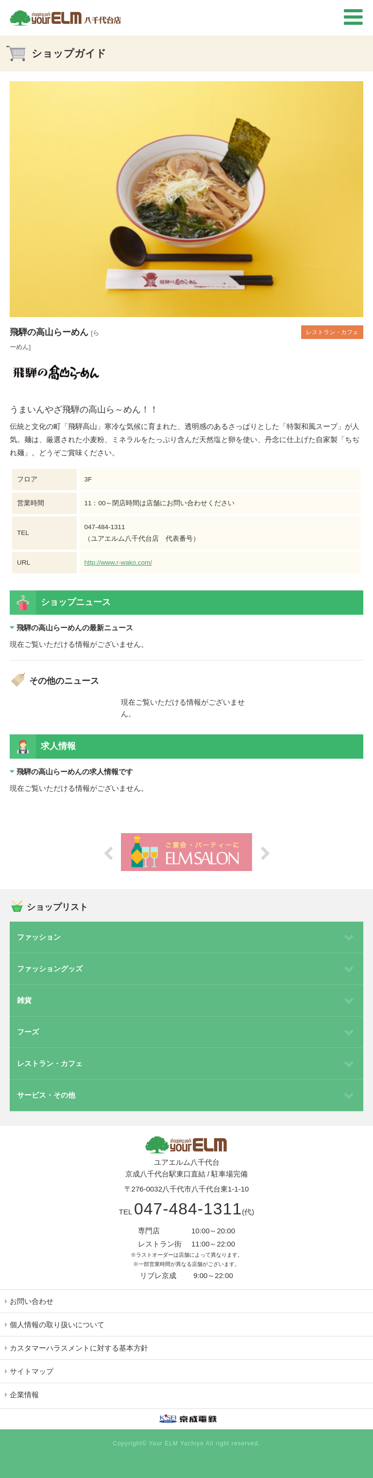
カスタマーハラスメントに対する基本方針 (79, 1348)
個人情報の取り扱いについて (57, 1324)
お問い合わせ (31, 1301)
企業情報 (24, 1394)
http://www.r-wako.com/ (118, 562)
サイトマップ (31, 1371)
